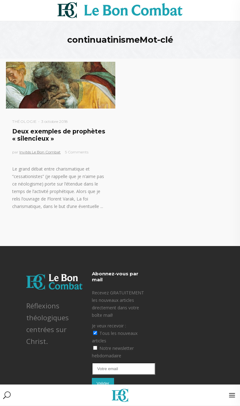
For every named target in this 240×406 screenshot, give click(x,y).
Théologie (24, 121)
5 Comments (76, 152)
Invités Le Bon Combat (40, 152)
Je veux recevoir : (109, 326)
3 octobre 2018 (54, 121)
